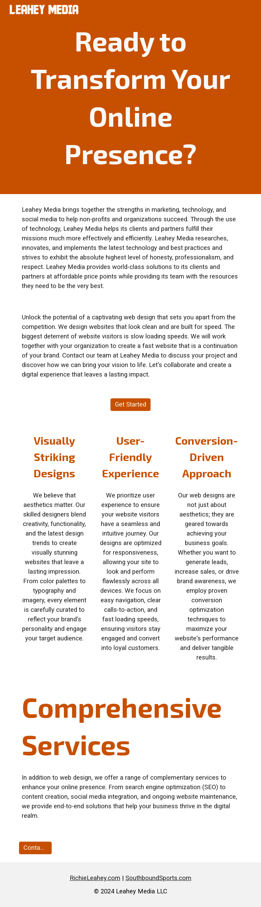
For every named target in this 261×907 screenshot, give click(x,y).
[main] (130, 97)
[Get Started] (130, 405)
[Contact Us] (35, 848)
